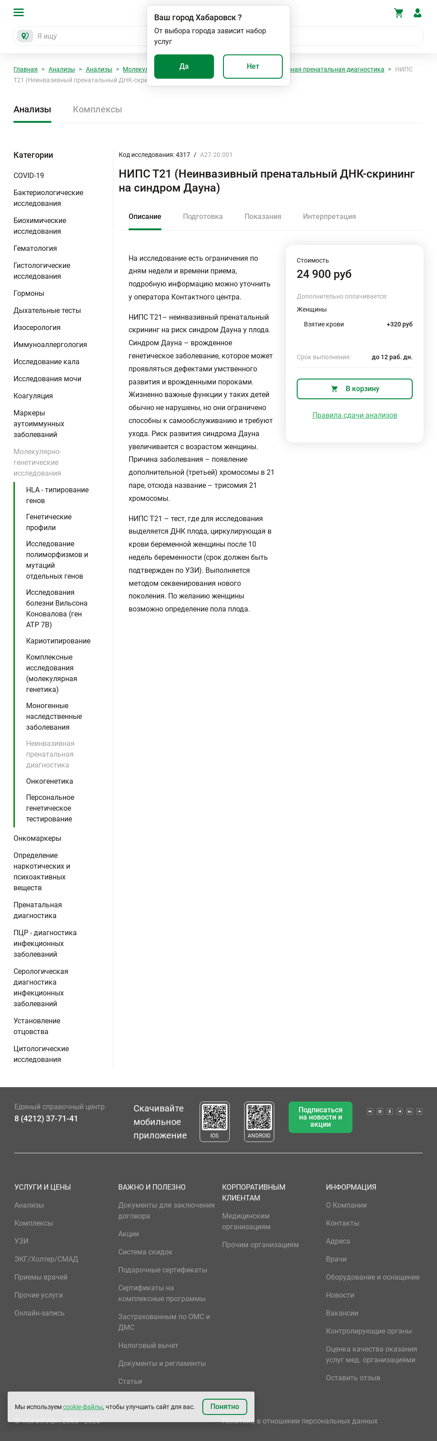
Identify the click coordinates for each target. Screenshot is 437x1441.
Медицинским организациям (246, 1221)
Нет (253, 66)
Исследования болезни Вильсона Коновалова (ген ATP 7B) (57, 608)
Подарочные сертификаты (162, 1270)
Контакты (342, 1223)
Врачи (336, 1259)
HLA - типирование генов (57, 495)
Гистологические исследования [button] (41, 271)
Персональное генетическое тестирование (50, 808)
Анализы (62, 69)
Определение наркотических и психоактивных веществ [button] (41, 871)
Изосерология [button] (37, 327)
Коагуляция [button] (33, 396)
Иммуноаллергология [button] (50, 344)
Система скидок (145, 1252)
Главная (25, 69)
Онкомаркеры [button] (37, 838)
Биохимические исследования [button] (39, 226)
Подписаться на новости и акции (321, 1117)
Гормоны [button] (28, 293)
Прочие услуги (38, 1295)
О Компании (346, 1205)
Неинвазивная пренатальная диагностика (321, 69)
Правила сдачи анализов (354, 415)
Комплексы (97, 109)
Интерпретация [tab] (329, 216)
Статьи (130, 1381)
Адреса (338, 1241)
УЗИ (21, 1241)
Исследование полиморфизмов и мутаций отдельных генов (57, 560)
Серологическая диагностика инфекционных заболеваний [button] (40, 987)
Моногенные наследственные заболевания (54, 716)
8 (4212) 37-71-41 (46, 1118)
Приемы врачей (40, 1277)
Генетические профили (48, 522)
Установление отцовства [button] (36, 1026)
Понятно (224, 1406)
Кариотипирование (58, 641)
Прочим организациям (260, 1244)
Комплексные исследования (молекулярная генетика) (51, 673)
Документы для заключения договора (166, 1210)
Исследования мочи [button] (47, 379)
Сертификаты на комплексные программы (161, 1293)
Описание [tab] (145, 216)
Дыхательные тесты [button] (47, 310)
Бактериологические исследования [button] (48, 198)
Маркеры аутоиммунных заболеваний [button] (38, 424)
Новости (340, 1295)
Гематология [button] (35, 248)
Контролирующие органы (369, 1331)
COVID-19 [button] (28, 175)
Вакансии (342, 1313)
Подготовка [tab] (203, 216)
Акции (128, 1234)
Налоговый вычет (148, 1345)
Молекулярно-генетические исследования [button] (37, 462)
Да (184, 66)
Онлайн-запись (39, 1313)
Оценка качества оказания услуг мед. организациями (371, 1354)
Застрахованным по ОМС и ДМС (164, 1322)
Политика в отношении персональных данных (300, 1421)
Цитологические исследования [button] (41, 1054)
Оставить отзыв (353, 1378)
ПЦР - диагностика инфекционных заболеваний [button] (45, 943)
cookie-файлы (83, 1406)
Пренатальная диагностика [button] (37, 910)
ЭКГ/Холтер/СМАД (46, 1259)
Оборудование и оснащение (372, 1277)
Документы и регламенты (162, 1363)
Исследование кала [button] (46, 361)
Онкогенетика (49, 781)
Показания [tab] (263, 216)
